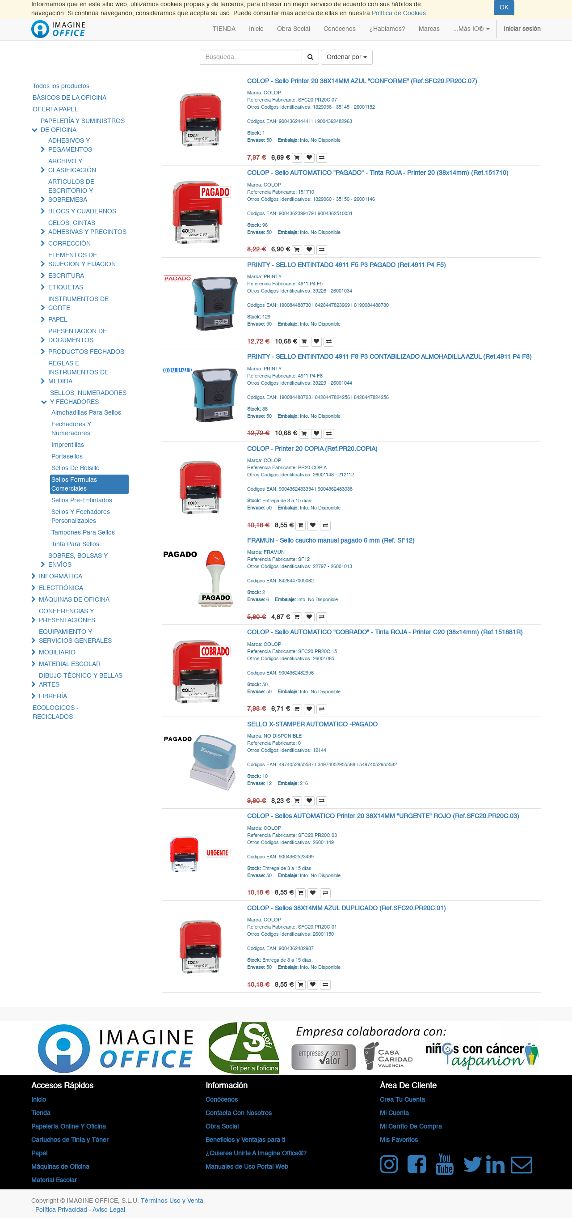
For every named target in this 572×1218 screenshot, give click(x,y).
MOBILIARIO (57, 652)
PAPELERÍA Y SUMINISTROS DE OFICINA (83, 125)
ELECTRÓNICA (61, 588)
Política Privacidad (62, 1210)
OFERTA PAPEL (55, 109)
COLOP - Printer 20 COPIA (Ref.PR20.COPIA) (312, 449)
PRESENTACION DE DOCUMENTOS (77, 336)
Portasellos (67, 457)
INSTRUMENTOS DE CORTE (78, 303)
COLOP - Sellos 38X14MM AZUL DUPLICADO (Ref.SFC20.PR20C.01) (346, 908)
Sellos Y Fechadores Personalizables (80, 516)
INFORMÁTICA (60, 576)
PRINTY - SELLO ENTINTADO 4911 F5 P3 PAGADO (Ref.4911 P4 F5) (346, 265)
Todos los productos (61, 86)
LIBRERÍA (53, 696)
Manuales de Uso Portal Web (247, 1167)
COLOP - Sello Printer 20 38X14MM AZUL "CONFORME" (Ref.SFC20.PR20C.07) (362, 81)
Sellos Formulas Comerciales (74, 484)
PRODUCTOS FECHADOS (86, 352)
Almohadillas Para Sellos (86, 413)
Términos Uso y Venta (172, 1201)
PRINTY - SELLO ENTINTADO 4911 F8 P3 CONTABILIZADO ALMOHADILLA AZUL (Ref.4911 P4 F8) (389, 357)
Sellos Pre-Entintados (81, 500)
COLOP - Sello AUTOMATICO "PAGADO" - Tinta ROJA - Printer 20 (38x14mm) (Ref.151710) (378, 173)
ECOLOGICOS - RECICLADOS (56, 712)
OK (504, 7)
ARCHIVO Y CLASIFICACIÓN (72, 166)
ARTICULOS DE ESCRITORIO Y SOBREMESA (71, 191)
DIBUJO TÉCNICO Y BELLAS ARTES (80, 680)
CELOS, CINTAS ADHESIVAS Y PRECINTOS (87, 227)
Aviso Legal (109, 1210)
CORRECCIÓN (69, 244)
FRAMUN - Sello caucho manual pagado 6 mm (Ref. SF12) (331, 541)
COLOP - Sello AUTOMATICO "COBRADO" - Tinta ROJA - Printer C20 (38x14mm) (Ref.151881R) (385, 632)
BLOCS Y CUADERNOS (82, 211)
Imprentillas (67, 445)
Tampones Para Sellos (83, 533)
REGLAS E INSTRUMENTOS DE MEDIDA (78, 373)
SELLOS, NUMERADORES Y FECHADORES (88, 397)
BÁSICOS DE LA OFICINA (69, 98)
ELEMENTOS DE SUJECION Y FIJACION (82, 259)
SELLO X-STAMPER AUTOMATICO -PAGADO (312, 724)
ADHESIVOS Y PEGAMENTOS (70, 145)
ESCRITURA (66, 276)
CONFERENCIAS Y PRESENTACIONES (67, 616)
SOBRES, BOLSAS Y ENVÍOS (78, 560)
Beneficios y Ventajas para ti (245, 1140)
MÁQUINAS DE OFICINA (74, 600)
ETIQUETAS (65, 287)
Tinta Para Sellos (75, 544)
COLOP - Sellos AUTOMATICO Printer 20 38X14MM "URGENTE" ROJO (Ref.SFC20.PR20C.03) (383, 816)
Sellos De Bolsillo (75, 468)
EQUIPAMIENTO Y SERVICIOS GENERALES (75, 636)
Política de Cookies (399, 13)
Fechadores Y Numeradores (71, 429)
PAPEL (57, 320)
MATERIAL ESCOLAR (70, 664)
